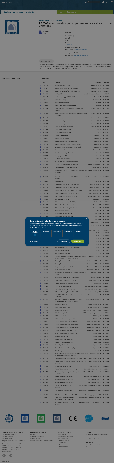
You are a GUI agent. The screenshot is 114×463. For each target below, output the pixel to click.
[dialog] (57, 231)
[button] (34, 241)
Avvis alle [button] (63, 241)
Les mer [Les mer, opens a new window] (44, 227)
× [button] (86, 219)
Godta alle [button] (77, 241)
